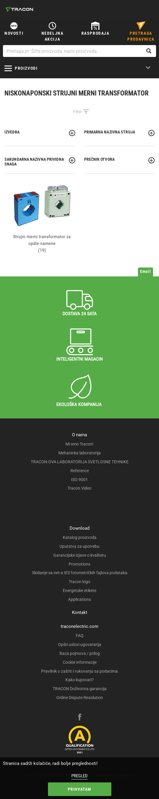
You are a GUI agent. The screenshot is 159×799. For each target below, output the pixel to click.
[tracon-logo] (19, 9)
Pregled (79, 776)
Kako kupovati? (79, 679)
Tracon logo (79, 581)
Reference (79, 470)
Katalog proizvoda (80, 537)
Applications (79, 599)
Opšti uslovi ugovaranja (79, 644)
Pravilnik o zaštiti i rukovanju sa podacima (79, 671)
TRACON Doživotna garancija (80, 688)
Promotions (79, 564)
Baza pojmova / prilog (80, 653)
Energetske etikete (79, 590)
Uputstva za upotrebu (79, 546)
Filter (77, 111)
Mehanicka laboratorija (79, 453)
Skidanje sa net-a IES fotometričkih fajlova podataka (79, 572)
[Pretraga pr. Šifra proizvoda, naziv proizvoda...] (79, 51)
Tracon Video (79, 488)
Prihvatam (79, 789)
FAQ (79, 635)
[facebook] (79, 718)
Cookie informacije (80, 662)
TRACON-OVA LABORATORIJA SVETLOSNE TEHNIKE (80, 461)
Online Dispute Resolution (79, 697)
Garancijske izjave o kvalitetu (79, 555)
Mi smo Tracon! (79, 444)
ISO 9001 (79, 479)
